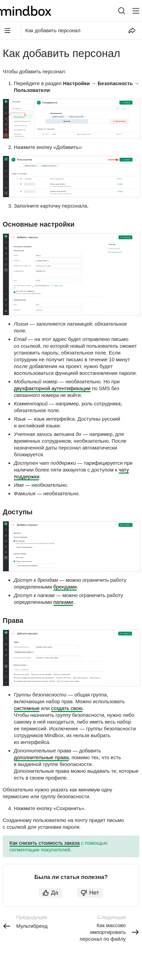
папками (63, 602)
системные (27, 708)
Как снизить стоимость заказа (44, 843)
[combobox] (116, 11)
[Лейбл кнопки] (136, 11)
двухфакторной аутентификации (52, 388)
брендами (65, 587)
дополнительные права (41, 757)
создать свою (66, 708)
